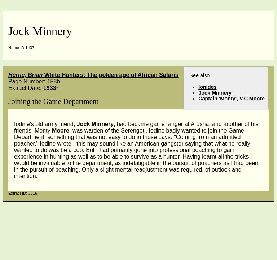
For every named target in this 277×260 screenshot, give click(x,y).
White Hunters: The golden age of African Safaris (93, 75)
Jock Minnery (215, 93)
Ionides (207, 87)
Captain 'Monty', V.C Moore (231, 98)
